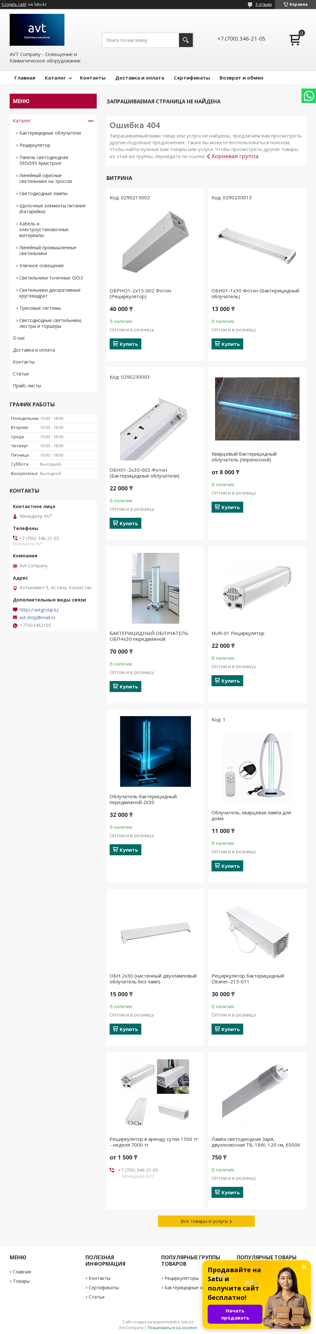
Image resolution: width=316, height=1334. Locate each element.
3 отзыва (263, 4)
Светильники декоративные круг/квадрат (50, 293)
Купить (129, 344)
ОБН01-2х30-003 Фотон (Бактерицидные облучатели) (144, 472)
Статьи (21, 374)
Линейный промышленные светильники (47, 250)
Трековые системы (40, 308)
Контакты (92, 77)
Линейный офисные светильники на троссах (45, 178)
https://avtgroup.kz (39, 610)
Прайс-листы (27, 386)
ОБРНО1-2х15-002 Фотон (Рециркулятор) (140, 293)
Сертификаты (192, 77)
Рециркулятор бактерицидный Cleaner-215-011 (248, 978)
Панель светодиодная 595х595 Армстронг (43, 160)
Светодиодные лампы (43, 193)
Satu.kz (187, 1322)
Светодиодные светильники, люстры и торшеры (50, 323)
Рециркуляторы (181, 1278)
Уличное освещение (41, 265)
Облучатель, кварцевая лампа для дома (251, 815)
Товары (21, 1281)
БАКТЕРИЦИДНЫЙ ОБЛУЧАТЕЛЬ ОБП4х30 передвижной (149, 636)
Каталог (55, 77)
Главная (25, 77)
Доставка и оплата (139, 77)
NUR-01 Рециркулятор (238, 633)
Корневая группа (235, 156)
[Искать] (186, 40)
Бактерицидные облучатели (50, 133)
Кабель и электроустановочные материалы (44, 229)
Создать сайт (14, 4)
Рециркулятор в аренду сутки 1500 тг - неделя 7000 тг (154, 1142)
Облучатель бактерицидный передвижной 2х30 (143, 799)
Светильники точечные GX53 (51, 278)
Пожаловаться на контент (172, 1327)
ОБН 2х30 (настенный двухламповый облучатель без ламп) (153, 978)
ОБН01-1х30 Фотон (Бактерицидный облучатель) (255, 293)
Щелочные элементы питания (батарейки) (52, 208)
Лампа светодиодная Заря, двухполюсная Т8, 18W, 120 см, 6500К (256, 1142)
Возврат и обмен (241, 77)
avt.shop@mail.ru (37, 617)
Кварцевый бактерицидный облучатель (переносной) (244, 456)
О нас (19, 338)
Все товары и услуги (204, 1221)
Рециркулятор (34, 145)
